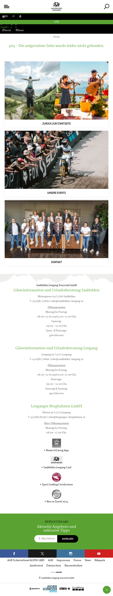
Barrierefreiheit (73, 566)
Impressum (63, 560)
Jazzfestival (36, 566)
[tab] (106, 6)
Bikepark (100, 560)
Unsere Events (56, 193)
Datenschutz (53, 566)
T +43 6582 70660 (39, 301)
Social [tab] (6, 30)
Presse (77, 560)
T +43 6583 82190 (37, 417)
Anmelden (67, 538)
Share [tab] (20, 30)
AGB (50, 560)
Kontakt (56, 262)
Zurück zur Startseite (56, 123)
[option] (56, 589)
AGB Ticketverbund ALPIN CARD (25, 560)
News (88, 560)
